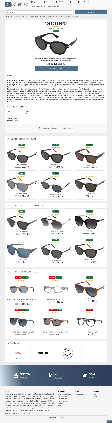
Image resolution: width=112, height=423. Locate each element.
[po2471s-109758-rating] (56, 176)
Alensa (16, 120)
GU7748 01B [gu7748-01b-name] (89, 231)
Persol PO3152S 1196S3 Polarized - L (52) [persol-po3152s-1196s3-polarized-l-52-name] (22, 332)
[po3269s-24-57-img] (90, 156)
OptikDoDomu (26, 413)
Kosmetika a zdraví (84, 2)
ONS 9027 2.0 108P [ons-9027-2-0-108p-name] (22, 259)
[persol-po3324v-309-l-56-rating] (56, 280)
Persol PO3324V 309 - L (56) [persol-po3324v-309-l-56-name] (55, 299)
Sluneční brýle (49, 2)
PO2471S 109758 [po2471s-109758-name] (55, 194)
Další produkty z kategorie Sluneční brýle (26, 206)
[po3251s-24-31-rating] (56, 148)
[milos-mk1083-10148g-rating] (56, 214)
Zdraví (72, 2)
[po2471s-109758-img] (56, 185)
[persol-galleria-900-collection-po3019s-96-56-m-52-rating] (22, 280)
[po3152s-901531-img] (90, 184)
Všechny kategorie (53, 6)
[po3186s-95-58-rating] (22, 148)
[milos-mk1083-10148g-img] (56, 222)
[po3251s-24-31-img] (56, 156)
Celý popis (67, 60)
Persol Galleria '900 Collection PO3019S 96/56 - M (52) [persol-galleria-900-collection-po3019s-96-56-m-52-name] (21, 300)
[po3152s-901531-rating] (90, 176)
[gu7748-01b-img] (90, 222)
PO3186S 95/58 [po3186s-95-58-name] (22, 165)
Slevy (59, 405)
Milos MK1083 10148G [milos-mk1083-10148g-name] (56, 231)
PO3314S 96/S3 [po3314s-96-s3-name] (89, 298)
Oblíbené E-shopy (14, 343)
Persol (15, 118)
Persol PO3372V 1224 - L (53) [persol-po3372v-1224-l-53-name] (89, 332)
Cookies (95, 396)
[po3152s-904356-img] (22, 184)
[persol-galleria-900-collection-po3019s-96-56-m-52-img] (22, 289)
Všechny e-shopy (63, 401)
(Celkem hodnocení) (56, 29)
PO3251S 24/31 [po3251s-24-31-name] (56, 164)
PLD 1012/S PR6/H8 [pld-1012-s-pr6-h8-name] (22, 231)
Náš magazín (79, 394)
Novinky (60, 403)
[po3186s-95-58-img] (22, 156)
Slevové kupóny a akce (64, 394)
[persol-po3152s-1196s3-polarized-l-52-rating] (22, 313)
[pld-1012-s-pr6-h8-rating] (22, 214)
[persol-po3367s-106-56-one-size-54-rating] (56, 313)
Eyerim (15, 413)
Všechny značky (62, 399)
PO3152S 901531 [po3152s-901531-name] (89, 194)
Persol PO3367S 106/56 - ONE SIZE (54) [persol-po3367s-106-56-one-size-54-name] (55, 332)
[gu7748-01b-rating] (90, 214)
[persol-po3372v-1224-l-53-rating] (90, 313)
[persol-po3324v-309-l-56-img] (56, 289)
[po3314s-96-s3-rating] (90, 280)
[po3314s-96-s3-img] (90, 289)
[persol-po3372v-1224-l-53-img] (90, 322)
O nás (94, 394)
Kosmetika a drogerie (38, 6)
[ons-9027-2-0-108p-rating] (22, 243)
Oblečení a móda (62, 2)
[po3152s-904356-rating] (22, 176)
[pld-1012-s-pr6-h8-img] (22, 222)
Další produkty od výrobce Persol (22, 272)
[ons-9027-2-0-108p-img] (22, 251)
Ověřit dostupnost (56, 68)
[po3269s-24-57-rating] (90, 148)
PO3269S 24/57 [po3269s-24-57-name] (89, 165)
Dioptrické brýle (36, 2)
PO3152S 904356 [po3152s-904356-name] (21, 193)
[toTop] (109, 421)
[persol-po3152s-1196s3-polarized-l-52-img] (22, 322)
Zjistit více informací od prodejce (56, 128)
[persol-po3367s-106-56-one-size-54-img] (56, 322)
